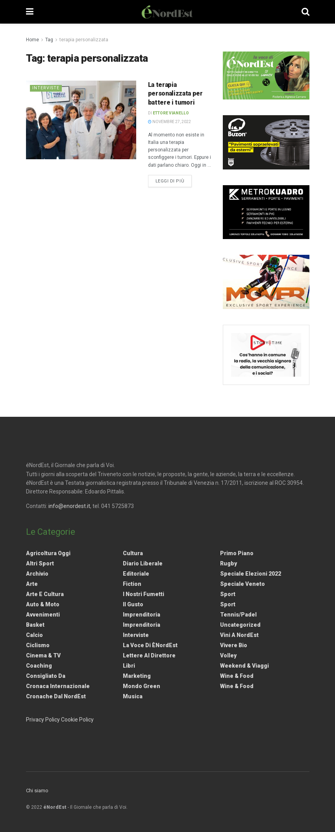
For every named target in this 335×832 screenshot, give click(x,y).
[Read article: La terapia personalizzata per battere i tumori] (81, 120)
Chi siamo (37, 790)
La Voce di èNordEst (150, 645)
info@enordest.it (69, 506)
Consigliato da (45, 676)
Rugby (228, 563)
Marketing (137, 676)
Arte (32, 584)
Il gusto (133, 604)
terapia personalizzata (83, 39)
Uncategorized (240, 625)
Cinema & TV (43, 655)
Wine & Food (237, 676)
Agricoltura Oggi (48, 553)
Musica (133, 696)
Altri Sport (40, 563)
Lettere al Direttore (149, 655)
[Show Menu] (29, 12)
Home (32, 39)
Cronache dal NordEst (56, 696)
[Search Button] (305, 12)
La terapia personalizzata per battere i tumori (175, 93)
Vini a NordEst (239, 635)
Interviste (46, 87)
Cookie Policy (77, 719)
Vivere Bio (233, 645)
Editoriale (136, 574)
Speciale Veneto (242, 584)
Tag (49, 39)
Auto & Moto (42, 604)
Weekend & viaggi (244, 666)
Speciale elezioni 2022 (250, 574)
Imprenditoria (141, 614)
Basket (35, 625)
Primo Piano (237, 553)
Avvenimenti (43, 614)
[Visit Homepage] (167, 12)
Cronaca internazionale (58, 686)
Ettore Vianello (171, 113)
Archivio (37, 574)
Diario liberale (143, 563)
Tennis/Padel (238, 614)
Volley (228, 655)
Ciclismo (38, 645)
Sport (227, 594)
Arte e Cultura (45, 594)
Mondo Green (141, 686)
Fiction (132, 584)
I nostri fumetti (143, 594)
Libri (129, 666)
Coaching (39, 666)
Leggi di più (173, 180)
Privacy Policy (43, 719)
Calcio (34, 635)
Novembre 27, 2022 (169, 122)
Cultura (133, 553)
